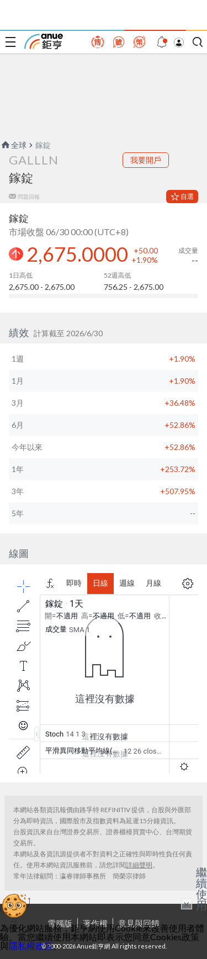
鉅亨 (43, 41)
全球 (13, 145)
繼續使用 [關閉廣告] (201, 888)
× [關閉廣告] (186, 903)
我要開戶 (145, 160)
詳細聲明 (139, 865)
